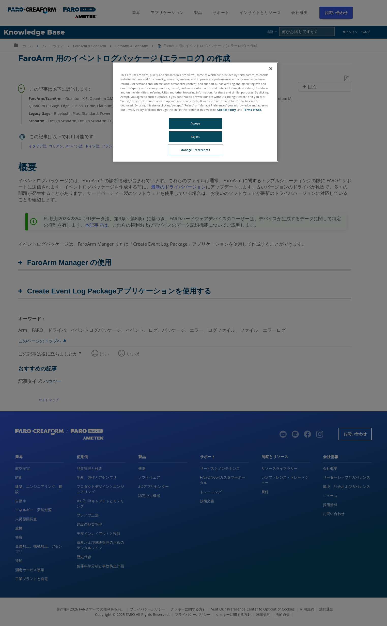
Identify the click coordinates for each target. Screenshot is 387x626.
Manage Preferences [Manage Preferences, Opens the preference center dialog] (195, 150)
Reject (195, 136)
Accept (195, 123)
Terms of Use (252, 110)
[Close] (270, 68)
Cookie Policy (226, 110)
